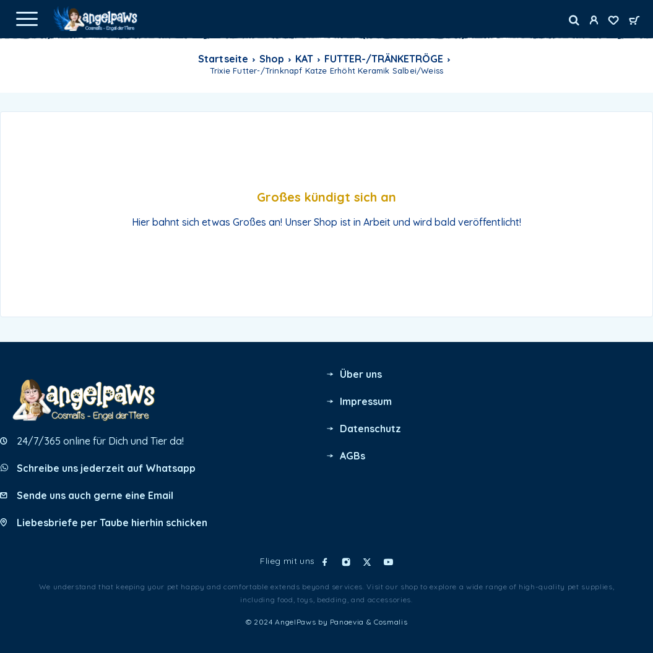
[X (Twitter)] (367, 562)
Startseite (223, 59)
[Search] (574, 20)
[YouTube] (388, 562)
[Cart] (634, 21)
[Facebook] (324, 562)
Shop (271, 59)
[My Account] (593, 21)
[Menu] (26, 18)
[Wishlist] (613, 21)
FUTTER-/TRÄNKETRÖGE (383, 59)
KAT (304, 59)
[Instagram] (346, 562)
